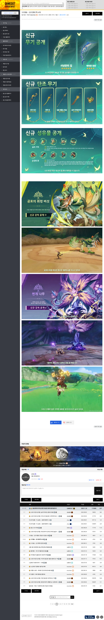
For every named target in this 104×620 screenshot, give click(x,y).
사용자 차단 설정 (98, 20)
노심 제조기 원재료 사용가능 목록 (38, 566)
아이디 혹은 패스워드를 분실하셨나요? (9, 17)
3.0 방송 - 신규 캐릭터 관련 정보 (38, 543)
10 (69, 604)
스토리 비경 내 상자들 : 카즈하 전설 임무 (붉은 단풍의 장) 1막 (44, 558)
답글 (39, 479)
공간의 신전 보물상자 (42, 6)
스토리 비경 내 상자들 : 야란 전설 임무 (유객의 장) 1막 (43, 578)
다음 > (72, 604)
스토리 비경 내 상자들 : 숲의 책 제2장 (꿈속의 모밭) (42, 512)
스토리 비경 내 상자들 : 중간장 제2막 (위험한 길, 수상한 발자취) (44, 582)
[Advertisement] (62, 24)
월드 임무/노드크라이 (32, 6)
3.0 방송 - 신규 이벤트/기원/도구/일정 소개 (39, 535)
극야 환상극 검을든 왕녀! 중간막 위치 (39, 555)
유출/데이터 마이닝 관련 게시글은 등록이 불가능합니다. (44, 508)
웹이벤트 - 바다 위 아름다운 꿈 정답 (39, 551)
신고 (68, 15)
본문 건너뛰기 (63, 15)
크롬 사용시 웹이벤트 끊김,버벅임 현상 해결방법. (39, 547)
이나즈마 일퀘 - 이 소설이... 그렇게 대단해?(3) (39, 524)
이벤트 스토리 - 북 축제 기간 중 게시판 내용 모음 (41, 570)
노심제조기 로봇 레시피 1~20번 (36, 562)
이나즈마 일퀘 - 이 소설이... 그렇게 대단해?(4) (39, 520)
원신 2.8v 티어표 (34, 527)
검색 (72, 597)
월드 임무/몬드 (51, 6)
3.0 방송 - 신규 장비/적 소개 (37, 539)
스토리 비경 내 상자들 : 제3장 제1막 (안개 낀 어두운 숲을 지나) (44, 531)
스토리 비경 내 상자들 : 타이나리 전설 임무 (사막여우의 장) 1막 (44, 516)
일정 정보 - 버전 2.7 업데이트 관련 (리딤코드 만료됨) (41, 586)
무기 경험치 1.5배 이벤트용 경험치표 (37, 574)
